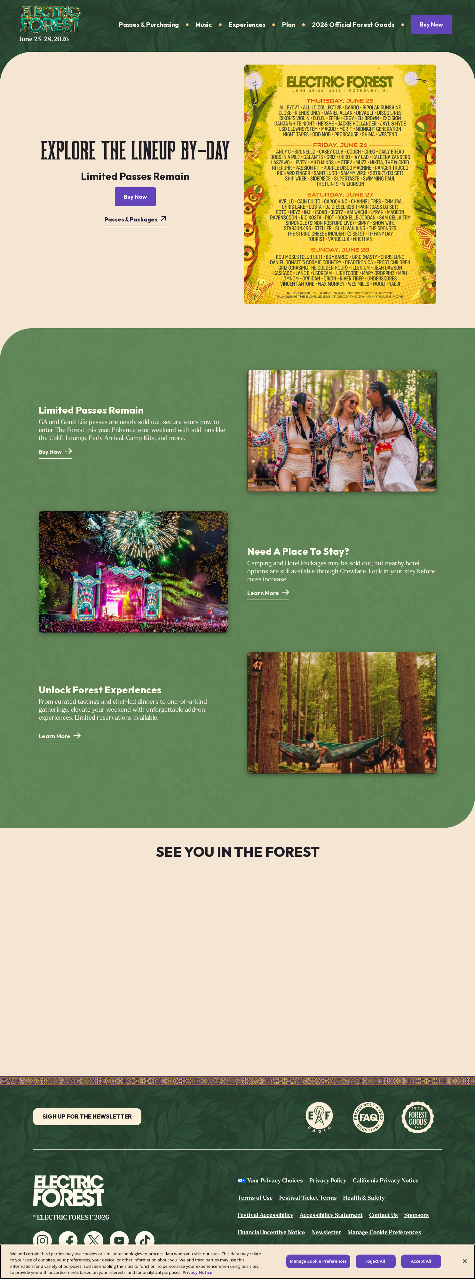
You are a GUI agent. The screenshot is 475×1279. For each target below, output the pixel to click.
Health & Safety (364, 1198)
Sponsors (416, 1215)
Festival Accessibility (265, 1215)
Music (203, 24)
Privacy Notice (197, 1272)
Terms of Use (255, 1198)
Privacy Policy (327, 1180)
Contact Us (383, 1215)
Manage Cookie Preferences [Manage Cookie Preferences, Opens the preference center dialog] (318, 1261)
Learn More (263, 593)
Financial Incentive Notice (271, 1232)
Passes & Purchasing (149, 24)
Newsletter (326, 1232)
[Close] (465, 1261)
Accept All (421, 1261)
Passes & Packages (131, 219)
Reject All (375, 1261)
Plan (288, 24)
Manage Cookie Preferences (384, 1232)
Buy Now (431, 24)
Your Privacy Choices (275, 1180)
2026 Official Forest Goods (353, 24)
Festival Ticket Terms (308, 1198)
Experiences (247, 24)
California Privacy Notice (386, 1180)
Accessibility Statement (331, 1215)
